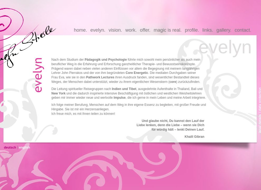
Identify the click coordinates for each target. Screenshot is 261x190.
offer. (145, 30)
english (24, 147)
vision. (115, 30)
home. (80, 30)
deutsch (10, 147)
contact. (243, 30)
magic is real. (168, 30)
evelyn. (97, 30)
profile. (192, 30)
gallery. (223, 30)
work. (131, 30)
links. (207, 30)
